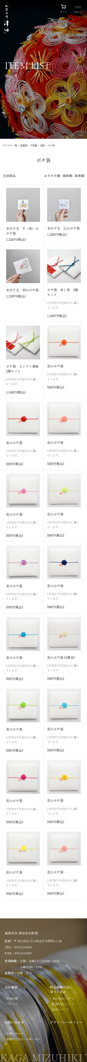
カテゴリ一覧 (10, 145)
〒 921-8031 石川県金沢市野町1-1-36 (38, 941)
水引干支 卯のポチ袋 (22, 290)
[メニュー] (78, 10)
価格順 (67, 175)
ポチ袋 (51, 145)
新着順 (79, 175)
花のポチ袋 (55, 366)
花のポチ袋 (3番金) (61, 657)
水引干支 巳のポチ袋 (63, 228)
